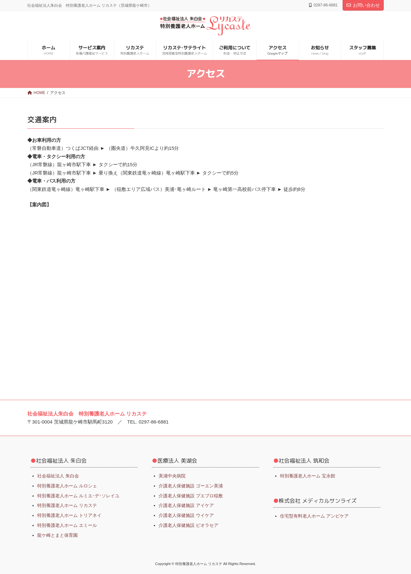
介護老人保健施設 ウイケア (186, 515)
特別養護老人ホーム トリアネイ (69, 515)
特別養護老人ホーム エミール (67, 525)
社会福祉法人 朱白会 (58, 475)
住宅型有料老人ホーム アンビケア (314, 515)
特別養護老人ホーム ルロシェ (67, 485)
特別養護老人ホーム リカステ (67, 505)
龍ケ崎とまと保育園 (57, 534)
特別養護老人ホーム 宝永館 (307, 475)
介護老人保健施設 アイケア (186, 505)
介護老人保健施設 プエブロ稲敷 (191, 495)
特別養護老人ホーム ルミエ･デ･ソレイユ (78, 495)
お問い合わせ (363, 5)
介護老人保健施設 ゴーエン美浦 (191, 485)
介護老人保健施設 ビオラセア (188, 525)
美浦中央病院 (172, 475)
